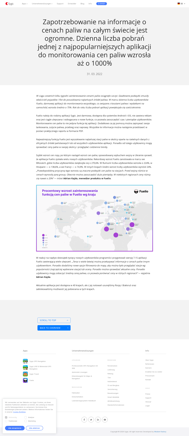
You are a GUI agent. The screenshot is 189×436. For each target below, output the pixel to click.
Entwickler (72, 4)
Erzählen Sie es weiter (153, 372)
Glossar (148, 402)
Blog (82, 4)
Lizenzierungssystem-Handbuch (84, 401)
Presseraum (149, 376)
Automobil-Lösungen (79, 372)
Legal (147, 406)
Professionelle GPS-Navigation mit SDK (85, 367)
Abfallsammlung (114, 401)
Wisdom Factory (160, 432)
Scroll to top (54, 320)
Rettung (110, 374)
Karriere (148, 368)
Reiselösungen (113, 393)
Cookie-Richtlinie (19, 412)
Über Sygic (149, 360)
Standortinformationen (116, 405)
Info (90, 4)
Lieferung (111, 370)
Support (60, 4)
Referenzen (149, 364)
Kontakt (148, 380)
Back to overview (54, 327)
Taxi (109, 378)
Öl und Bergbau (113, 385)
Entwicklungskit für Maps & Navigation (82, 377)
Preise (147, 394)
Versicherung (112, 389)
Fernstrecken (112, 366)
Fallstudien (76, 393)
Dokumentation (77, 397)
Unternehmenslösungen (41, 4)
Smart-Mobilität (113, 397)
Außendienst (112, 381)
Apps (24, 4)
